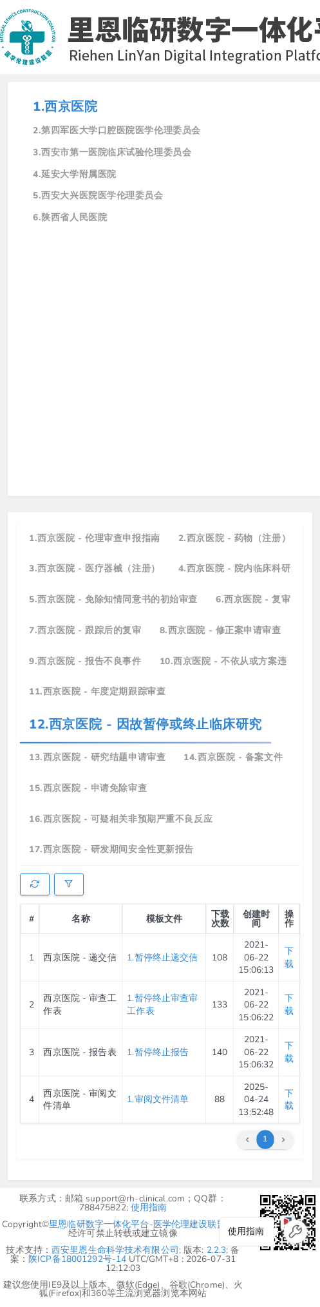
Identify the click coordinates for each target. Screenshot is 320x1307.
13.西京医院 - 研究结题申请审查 (97, 757)
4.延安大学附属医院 (75, 174)
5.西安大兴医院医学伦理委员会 (98, 195)
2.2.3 (217, 1250)
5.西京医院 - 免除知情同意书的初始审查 (113, 599)
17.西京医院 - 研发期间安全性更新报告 (111, 849)
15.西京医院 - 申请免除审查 (88, 788)
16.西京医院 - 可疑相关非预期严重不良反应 (120, 819)
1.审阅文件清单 (158, 1099)
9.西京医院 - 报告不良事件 (85, 661)
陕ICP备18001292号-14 (77, 1259)
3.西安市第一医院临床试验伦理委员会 (112, 152)
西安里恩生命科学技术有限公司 (115, 1250)
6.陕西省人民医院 (70, 217)
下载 (289, 957)
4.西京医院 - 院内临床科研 (234, 568)
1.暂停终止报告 (158, 1052)
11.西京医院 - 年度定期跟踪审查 (97, 691)
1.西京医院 (65, 106)
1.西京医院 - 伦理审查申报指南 (94, 538)
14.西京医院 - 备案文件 (233, 757)
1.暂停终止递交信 (162, 957)
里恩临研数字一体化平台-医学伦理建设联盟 (137, 1224)
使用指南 (149, 1207)
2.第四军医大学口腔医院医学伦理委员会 (117, 130)
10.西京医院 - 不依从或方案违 (223, 661)
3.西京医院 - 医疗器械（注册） (94, 568)
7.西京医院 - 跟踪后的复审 (85, 630)
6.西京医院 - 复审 (253, 599)
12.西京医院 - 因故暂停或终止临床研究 (145, 724)
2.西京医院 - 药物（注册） (234, 538)
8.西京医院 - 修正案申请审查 (220, 630)
